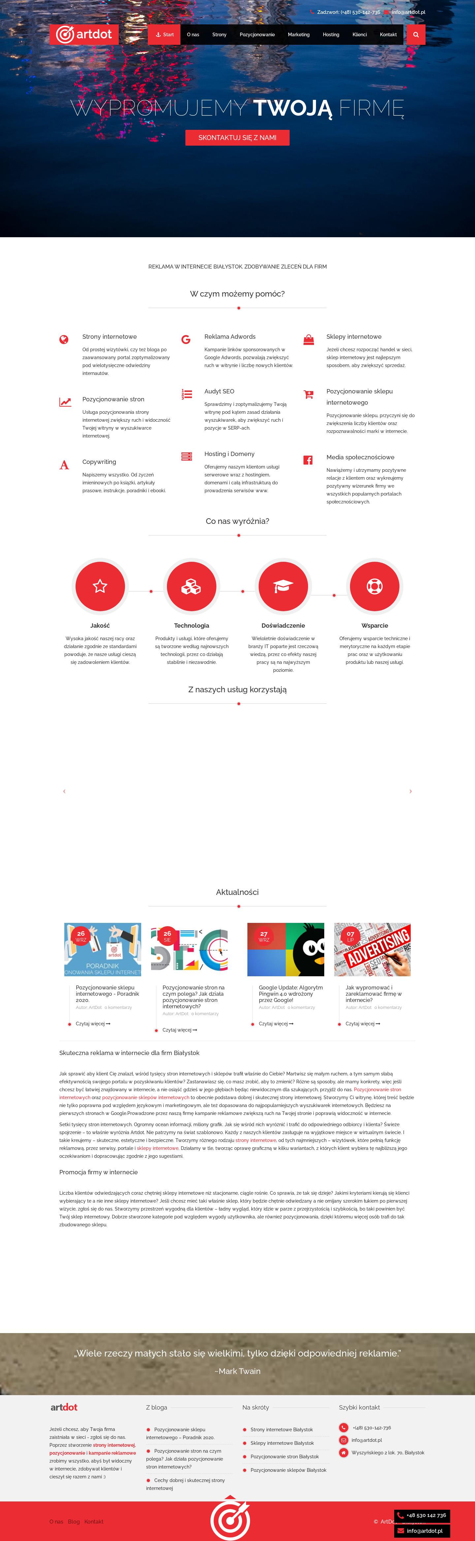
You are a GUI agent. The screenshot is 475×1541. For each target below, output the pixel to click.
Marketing (299, 34)
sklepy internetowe (157, 1148)
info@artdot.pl (420, 1531)
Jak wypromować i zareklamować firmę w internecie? (374, 994)
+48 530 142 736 (421, 1515)
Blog (74, 1522)
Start (165, 34)
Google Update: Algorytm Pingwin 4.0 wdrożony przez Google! (291, 994)
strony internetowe (256, 1140)
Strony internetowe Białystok (282, 1429)
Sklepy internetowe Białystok (282, 1443)
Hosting (331, 34)
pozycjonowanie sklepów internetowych (145, 1097)
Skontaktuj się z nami (237, 138)
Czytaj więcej (93, 1023)
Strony (219, 34)
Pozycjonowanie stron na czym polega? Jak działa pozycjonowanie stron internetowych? (194, 997)
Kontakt (388, 34)
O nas (193, 34)
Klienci (360, 34)
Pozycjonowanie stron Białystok (285, 1456)
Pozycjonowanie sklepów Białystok (289, 1470)
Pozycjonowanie (257, 34)
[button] (230, 1520)
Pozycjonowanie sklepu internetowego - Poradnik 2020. (107, 994)
